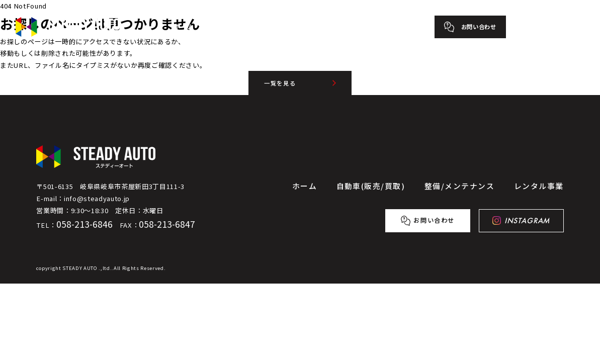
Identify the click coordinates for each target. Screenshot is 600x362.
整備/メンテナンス (316, 26)
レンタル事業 (383, 26)
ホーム (184, 26)
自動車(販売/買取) (241, 26)
